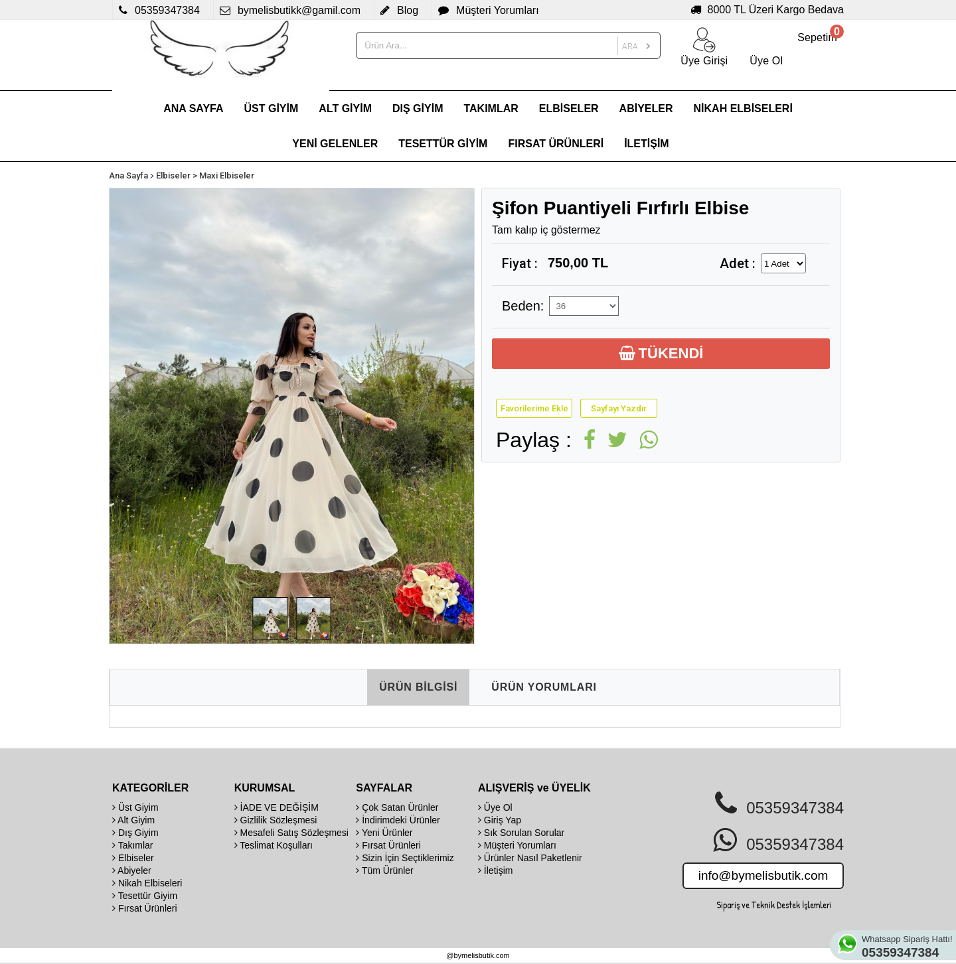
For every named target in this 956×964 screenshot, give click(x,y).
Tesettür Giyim (144, 895)
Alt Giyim (133, 820)
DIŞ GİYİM (417, 108)
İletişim (495, 870)
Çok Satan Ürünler (397, 807)
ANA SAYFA (193, 108)
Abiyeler (131, 870)
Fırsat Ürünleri (144, 908)
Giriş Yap (499, 820)
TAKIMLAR (490, 108)
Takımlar (132, 845)
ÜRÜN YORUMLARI (543, 687)
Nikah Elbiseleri (147, 883)
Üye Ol (495, 807)
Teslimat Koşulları (273, 845)
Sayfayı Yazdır (619, 408)
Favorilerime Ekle (534, 408)
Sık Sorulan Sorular (521, 832)
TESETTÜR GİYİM (442, 143)
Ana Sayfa (128, 175)
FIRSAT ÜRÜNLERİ (555, 143)
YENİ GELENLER (335, 143)
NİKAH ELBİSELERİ (743, 108)
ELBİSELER (569, 108)
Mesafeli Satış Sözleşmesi (291, 832)
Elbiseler (173, 175)
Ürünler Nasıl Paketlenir (530, 858)
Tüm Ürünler (384, 870)
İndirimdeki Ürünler (397, 820)
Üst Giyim (135, 807)
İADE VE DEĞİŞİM (276, 807)
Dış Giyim (135, 832)
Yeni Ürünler (384, 832)
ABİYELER (646, 108)
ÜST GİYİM (271, 108)
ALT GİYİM (345, 108)
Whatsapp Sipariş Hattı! (908, 946)
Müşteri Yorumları (517, 845)
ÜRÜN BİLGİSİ (418, 687)
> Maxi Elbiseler (223, 175)
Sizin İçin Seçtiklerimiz (404, 858)
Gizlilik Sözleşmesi (275, 820)
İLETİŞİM (646, 143)
